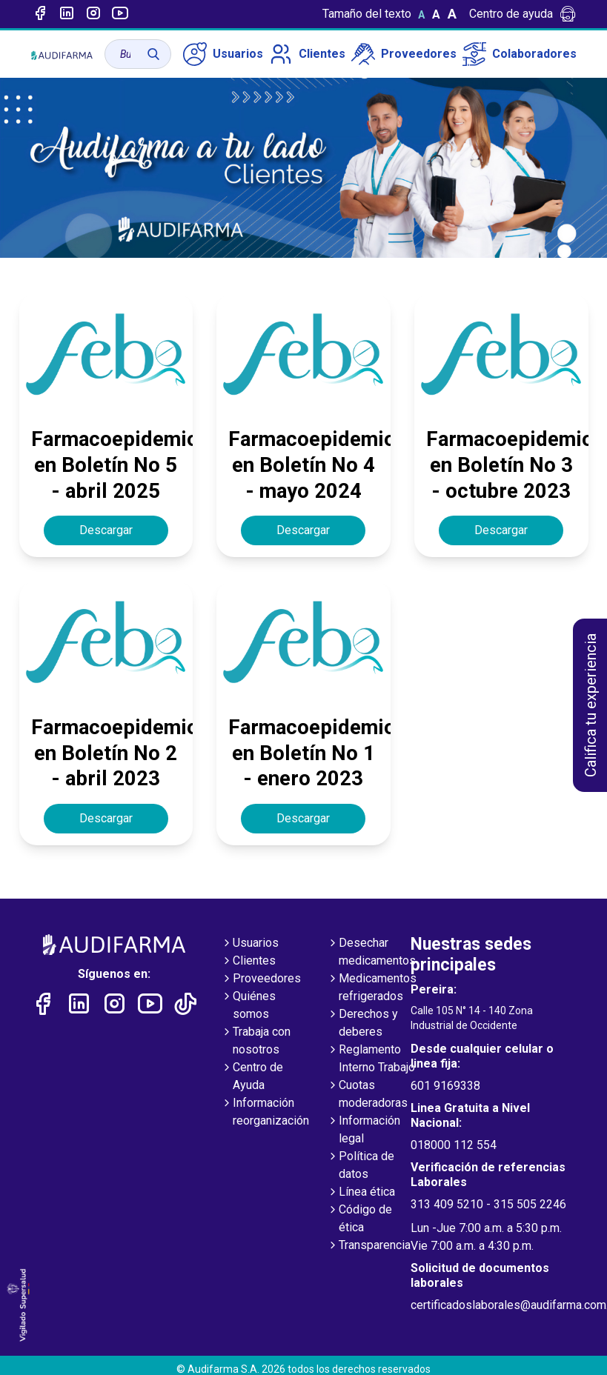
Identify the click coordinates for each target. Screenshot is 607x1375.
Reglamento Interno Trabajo (371, 1059)
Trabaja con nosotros (256, 1042)
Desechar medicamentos (371, 953)
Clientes (307, 54)
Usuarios (223, 54)
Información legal (363, 1130)
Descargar (106, 530)
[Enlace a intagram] (93, 14)
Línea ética (361, 1193)
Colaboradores (519, 54)
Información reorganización (265, 1113)
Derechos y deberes (362, 1024)
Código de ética (359, 1219)
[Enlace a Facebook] (40, 14)
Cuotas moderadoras (367, 1095)
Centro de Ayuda (252, 1077)
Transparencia (369, 1246)
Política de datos (360, 1166)
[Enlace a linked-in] (67, 14)
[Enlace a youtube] (120, 14)
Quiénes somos (248, 1006)
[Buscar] (153, 54)
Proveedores (404, 54)
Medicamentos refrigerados (372, 988)
